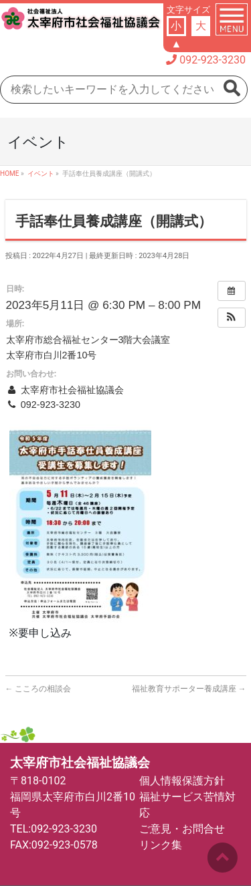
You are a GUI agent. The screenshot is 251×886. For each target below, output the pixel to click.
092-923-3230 (212, 59)
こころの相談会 (38, 688)
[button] (231, 317)
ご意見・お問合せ (182, 828)
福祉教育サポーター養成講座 (189, 688)
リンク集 (160, 845)
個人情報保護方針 (182, 780)
